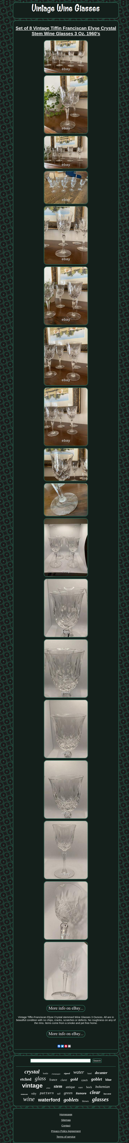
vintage (32, 1085)
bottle (45, 1073)
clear (95, 1092)
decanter (101, 1073)
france (53, 1079)
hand (90, 1073)
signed (67, 1073)
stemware (24, 1094)
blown (85, 1101)
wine (29, 1099)
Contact (65, 1125)
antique (70, 1087)
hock (89, 1087)
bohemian (102, 1087)
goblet (96, 1079)
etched (25, 1079)
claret (64, 1080)
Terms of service (65, 1136)
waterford (49, 1099)
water (78, 1072)
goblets (71, 1099)
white (48, 1088)
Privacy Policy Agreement (66, 1131)
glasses (100, 1099)
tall (59, 1093)
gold (74, 1079)
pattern (47, 1093)
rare (80, 1087)
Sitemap (66, 1119)
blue (108, 1079)
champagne (56, 1074)
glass (40, 1078)
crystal (32, 1071)
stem (58, 1086)
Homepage (65, 1114)
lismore (81, 1093)
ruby (33, 1093)
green (68, 1093)
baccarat (107, 1094)
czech (84, 1080)
